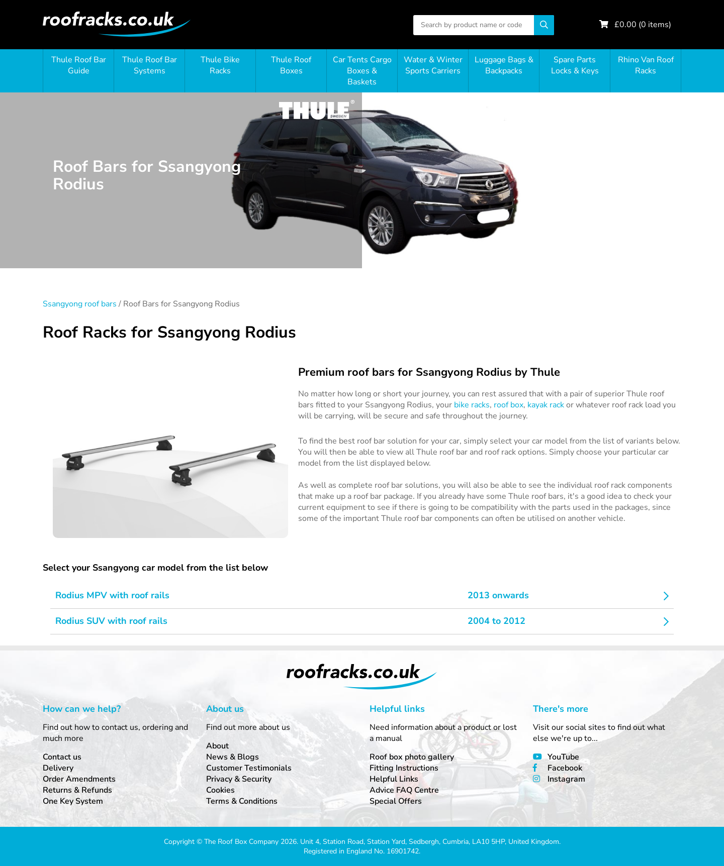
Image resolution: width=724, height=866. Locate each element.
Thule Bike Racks (220, 65)
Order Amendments (79, 779)
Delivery (58, 768)
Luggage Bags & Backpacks (504, 65)
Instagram (566, 779)
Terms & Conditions (242, 801)
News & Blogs (232, 757)
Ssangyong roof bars (80, 303)
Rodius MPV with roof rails (112, 595)
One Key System (73, 801)
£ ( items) (642, 24)
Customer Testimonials (249, 768)
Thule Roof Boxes (291, 65)
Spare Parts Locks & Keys (575, 65)
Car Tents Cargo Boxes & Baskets (362, 70)
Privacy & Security (239, 779)
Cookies (220, 790)
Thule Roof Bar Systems (149, 65)
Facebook (565, 768)
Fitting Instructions (404, 768)
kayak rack (545, 404)
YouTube (563, 757)
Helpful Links (394, 779)
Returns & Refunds (77, 790)
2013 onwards (498, 595)
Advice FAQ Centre (404, 790)
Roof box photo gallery (412, 757)
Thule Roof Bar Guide (78, 65)
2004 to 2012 (496, 621)
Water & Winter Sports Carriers (433, 65)
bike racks (472, 404)
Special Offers (396, 801)
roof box (508, 404)
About (217, 745)
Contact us (62, 757)
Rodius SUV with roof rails (111, 621)
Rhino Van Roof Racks (646, 65)
